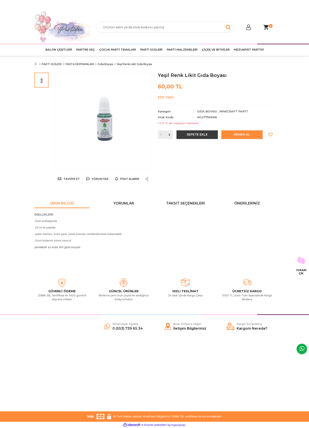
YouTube (164, 383)
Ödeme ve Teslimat (109, 370)
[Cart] (266, 27)
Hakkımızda (42, 364)
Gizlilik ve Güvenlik (108, 376)
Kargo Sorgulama (46, 383)
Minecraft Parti (233, 111)
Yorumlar (123, 203)
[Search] (165, 27)
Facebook (165, 364)
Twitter (162, 370)
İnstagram (165, 376)
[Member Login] (248, 27)
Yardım (39, 370)
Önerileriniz (247, 203)
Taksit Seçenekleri (185, 203)
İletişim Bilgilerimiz (47, 389)
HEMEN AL (242, 134)
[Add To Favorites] (270, 134)
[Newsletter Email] (247, 381)
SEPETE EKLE (197, 134)
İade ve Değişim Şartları (112, 389)
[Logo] (62, 27)
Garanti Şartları (106, 383)
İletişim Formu (44, 376)
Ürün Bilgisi (62, 203)
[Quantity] (165, 134)
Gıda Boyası (207, 111)
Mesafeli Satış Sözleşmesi (114, 364)
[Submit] (269, 381)
